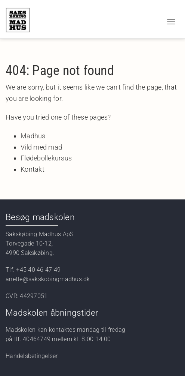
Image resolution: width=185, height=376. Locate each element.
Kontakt (32, 169)
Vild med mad (41, 147)
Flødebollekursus (46, 158)
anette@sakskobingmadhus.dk (49, 279)
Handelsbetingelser (32, 356)
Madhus (33, 136)
